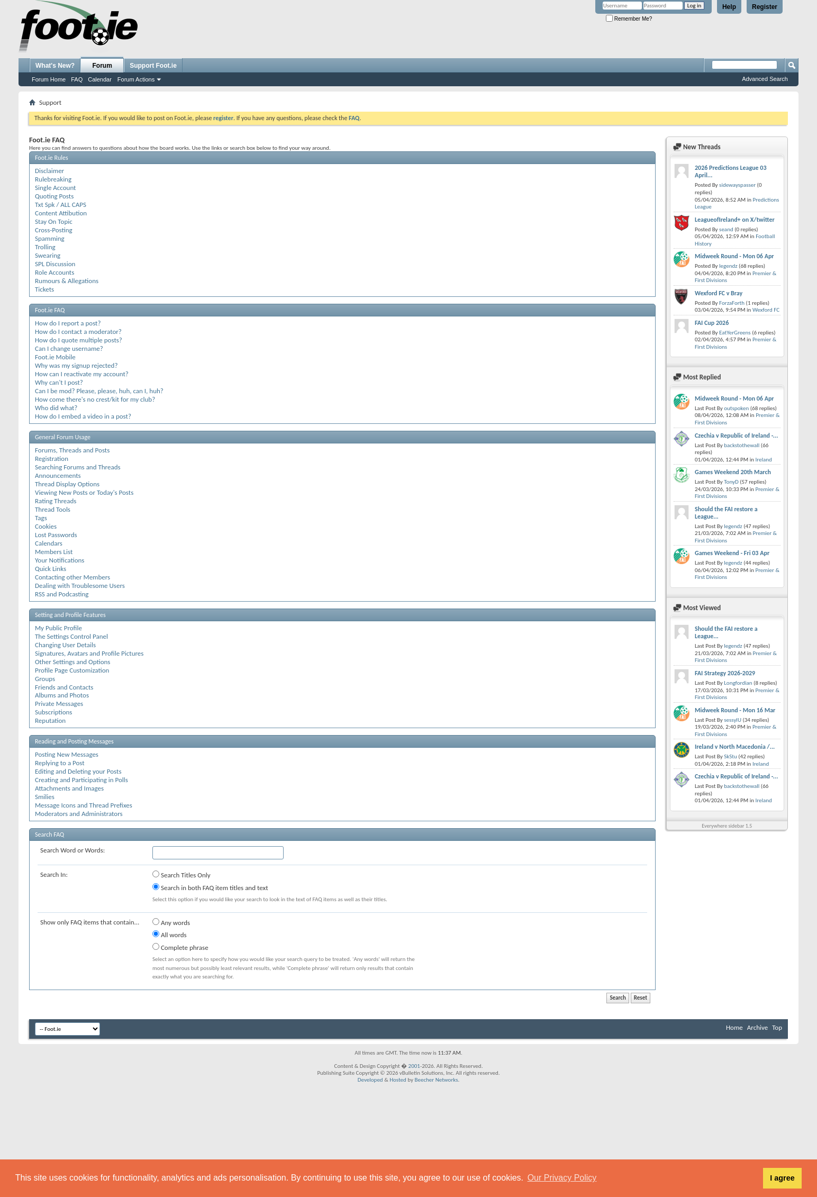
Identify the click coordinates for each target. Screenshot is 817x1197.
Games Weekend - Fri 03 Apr (732, 553)
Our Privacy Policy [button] (562, 1177)
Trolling (45, 247)
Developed (370, 1079)
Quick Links (50, 569)
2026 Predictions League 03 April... (731, 171)
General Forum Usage (62, 437)
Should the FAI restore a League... (726, 512)
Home (734, 1027)
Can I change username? (69, 348)
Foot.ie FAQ (50, 310)
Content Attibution (61, 213)
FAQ (77, 79)
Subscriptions (53, 712)
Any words (171, 922)
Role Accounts (54, 272)
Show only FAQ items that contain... (89, 922)
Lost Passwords (56, 535)
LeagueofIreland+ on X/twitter (735, 219)
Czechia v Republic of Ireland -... (736, 435)
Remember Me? (629, 19)
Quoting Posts (54, 196)
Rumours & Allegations (66, 281)
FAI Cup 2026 (712, 323)
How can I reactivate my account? (82, 374)
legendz (728, 265)
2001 (414, 1066)
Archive (757, 1027)
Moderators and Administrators (79, 814)
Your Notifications (59, 560)
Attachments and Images (69, 788)
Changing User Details (65, 645)
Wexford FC (765, 309)
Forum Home (49, 79)
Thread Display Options (67, 484)
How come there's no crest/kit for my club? (95, 399)
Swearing (47, 255)
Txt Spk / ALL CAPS (60, 204)
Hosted (397, 1079)
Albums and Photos (62, 695)
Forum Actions (136, 79)
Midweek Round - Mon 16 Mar (735, 710)
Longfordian (738, 682)
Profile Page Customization (72, 670)
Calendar (100, 79)
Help (729, 7)
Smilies (45, 797)
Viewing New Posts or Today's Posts (84, 492)
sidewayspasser (737, 185)
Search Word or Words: (72, 850)
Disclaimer (49, 171)
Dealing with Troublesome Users (80, 586)
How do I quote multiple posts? (78, 340)
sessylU (732, 720)
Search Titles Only (181, 874)
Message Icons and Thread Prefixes (83, 805)
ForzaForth (732, 303)
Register (764, 7)
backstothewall (741, 445)
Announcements (58, 475)
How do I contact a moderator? (78, 331)
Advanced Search (765, 79)
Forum (102, 65)
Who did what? (56, 408)
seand (726, 229)
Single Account (55, 188)
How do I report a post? (68, 323)
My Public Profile (58, 628)
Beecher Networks (436, 1079)
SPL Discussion (55, 264)
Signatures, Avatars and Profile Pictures (89, 653)
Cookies (46, 526)
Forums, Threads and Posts (72, 450)
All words (169, 934)
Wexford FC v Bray (718, 293)
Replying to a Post (60, 763)
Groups (45, 679)
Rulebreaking (53, 179)
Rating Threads (55, 501)
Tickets (44, 289)
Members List (53, 552)
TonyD (731, 481)
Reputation (50, 720)
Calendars (48, 543)
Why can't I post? (59, 382)
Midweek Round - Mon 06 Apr (734, 256)
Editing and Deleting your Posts (78, 771)
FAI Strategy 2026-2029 (725, 673)
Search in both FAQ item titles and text (210, 887)
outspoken (736, 408)
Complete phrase (180, 947)
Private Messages (59, 704)
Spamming (50, 238)
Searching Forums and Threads (78, 467)
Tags (41, 518)
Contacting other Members (72, 577)
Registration (51, 459)
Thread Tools (52, 509)
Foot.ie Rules (51, 157)
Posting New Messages (66, 754)
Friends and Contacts (64, 687)
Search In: (54, 874)
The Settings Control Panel (71, 636)
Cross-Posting (53, 230)
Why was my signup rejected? (76, 365)
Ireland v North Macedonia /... (735, 746)
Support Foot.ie (153, 65)
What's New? (55, 65)
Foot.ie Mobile (55, 357)
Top (777, 1027)
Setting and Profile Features (70, 615)
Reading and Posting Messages (74, 741)
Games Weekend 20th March (733, 472)
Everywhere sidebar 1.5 (727, 825)
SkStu (730, 756)
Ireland (763, 459)
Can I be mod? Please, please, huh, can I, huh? (99, 391)
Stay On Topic (53, 221)
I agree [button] (782, 1178)
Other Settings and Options (72, 662)
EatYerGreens (735, 332)
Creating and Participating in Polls (81, 780)
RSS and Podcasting (62, 594)
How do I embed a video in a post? (83, 416)
